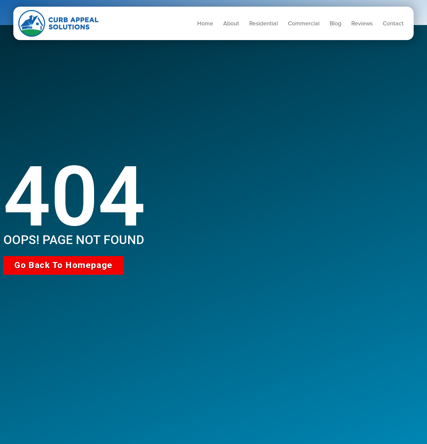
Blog (335, 23)
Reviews (362, 23)
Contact (393, 23)
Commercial (304, 23)
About (231, 23)
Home (205, 23)
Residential (263, 23)
